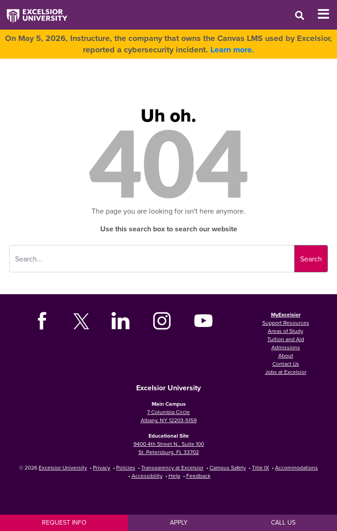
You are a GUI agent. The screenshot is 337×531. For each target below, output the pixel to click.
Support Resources (285, 323)
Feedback (198, 476)
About (285, 355)
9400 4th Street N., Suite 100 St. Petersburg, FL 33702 (168, 448)
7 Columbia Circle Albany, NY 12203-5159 (169, 416)
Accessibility (147, 476)
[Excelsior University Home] (33, 11)
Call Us (283, 522)
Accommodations (296, 467)
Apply (179, 522)
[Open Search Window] (299, 15)
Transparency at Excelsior (172, 467)
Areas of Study (285, 331)
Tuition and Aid (285, 339)
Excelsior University (63, 467)
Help (174, 476)
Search (311, 259)
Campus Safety (227, 467)
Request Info (64, 522)
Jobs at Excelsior (285, 372)
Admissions (285, 347)
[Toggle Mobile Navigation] (327, 14)
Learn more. (232, 50)
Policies (125, 467)
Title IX (260, 467)
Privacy (101, 467)
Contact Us (285, 364)
